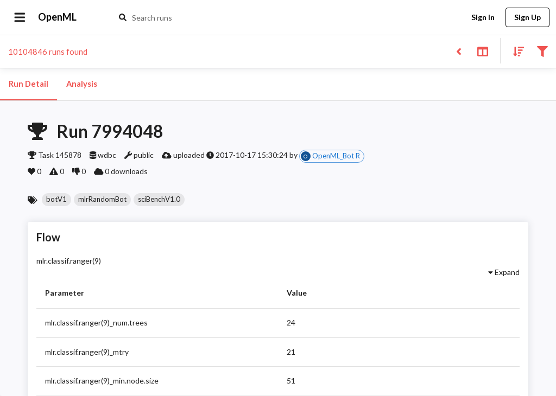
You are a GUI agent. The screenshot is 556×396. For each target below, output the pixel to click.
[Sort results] (515, 50)
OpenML (57, 17)
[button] (56, 199)
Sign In (482, 18)
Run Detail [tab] (28, 84)
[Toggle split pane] (482, 50)
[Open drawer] (20, 17)
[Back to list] (458, 50)
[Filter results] (542, 50)
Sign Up (527, 17)
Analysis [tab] (81, 84)
